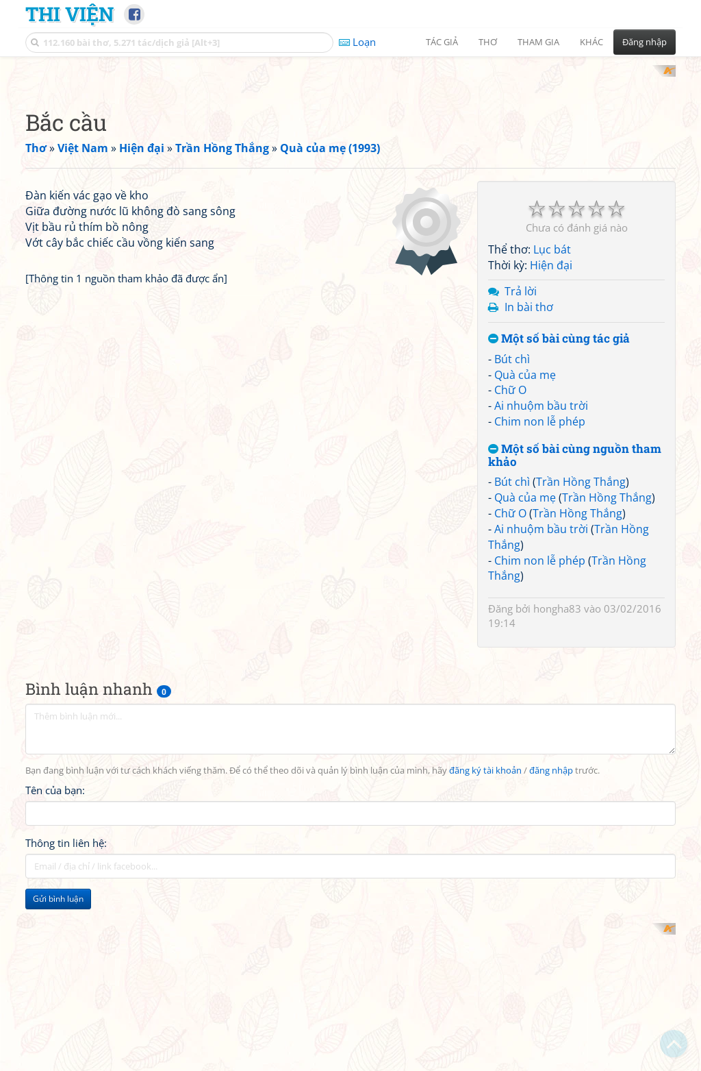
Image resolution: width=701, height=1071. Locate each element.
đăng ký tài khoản (485, 949)
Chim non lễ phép (539, 600)
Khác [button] (591, 42)
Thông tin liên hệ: (66, 1022)
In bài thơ (529, 485)
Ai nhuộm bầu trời (541, 584)
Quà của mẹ (525, 553)
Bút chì (512, 537)
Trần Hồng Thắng (581, 660)
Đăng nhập (644, 42)
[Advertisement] (350, 161)
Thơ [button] (488, 42)
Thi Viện (69, 14)
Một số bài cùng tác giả (559, 517)
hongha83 (557, 787)
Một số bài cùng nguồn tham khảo (574, 634)
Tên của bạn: (55, 969)
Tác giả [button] (442, 42)
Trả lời (521, 470)
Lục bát (552, 428)
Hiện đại (551, 444)
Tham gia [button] (538, 42)
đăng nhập (551, 949)
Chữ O (510, 568)
